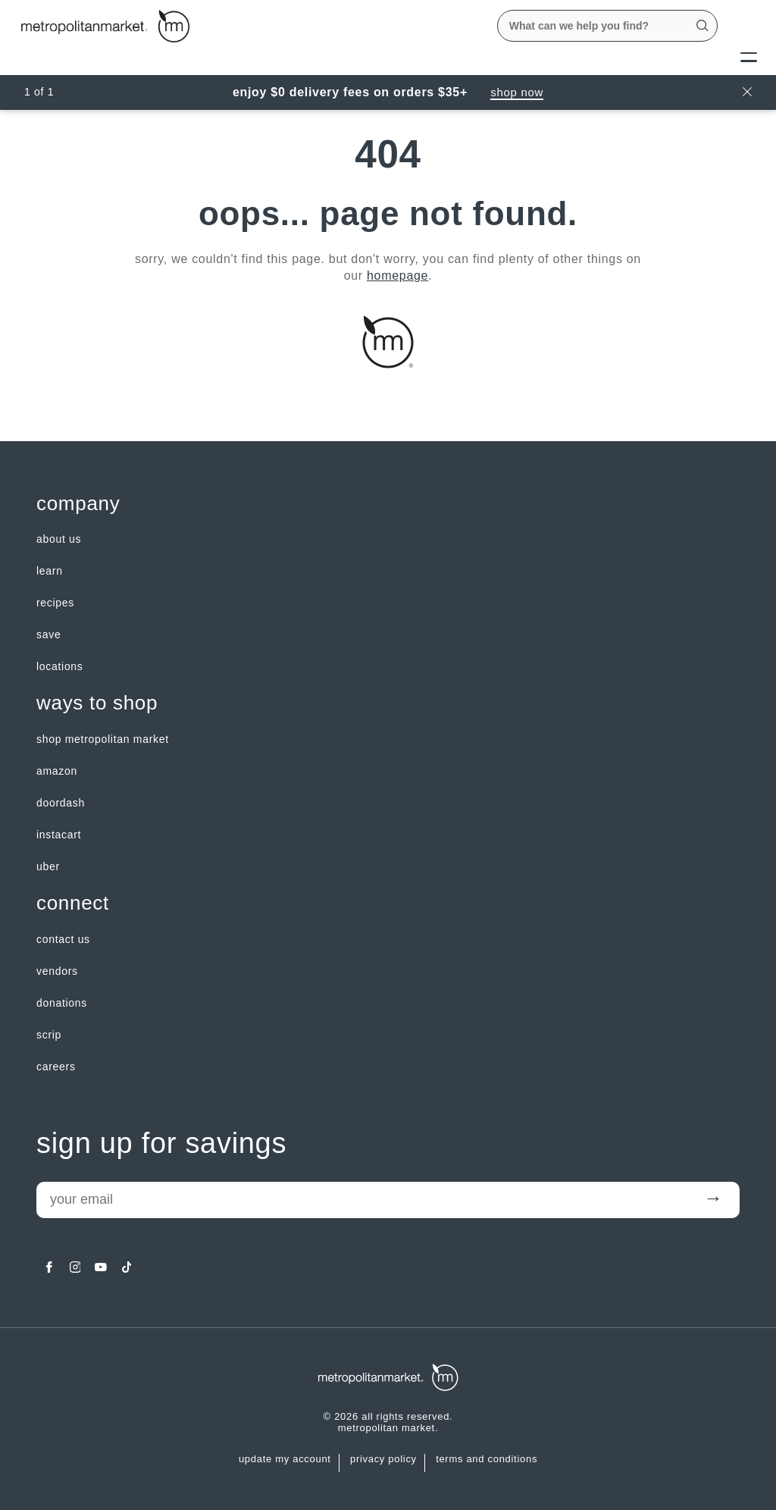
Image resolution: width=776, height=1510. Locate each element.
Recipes (55, 603)
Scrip (48, 1035)
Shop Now (516, 92)
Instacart (58, 835)
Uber (48, 866)
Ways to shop (97, 703)
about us (58, 539)
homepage (397, 275)
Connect (72, 903)
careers (56, 1066)
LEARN (49, 571)
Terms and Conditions (486, 1459)
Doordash (60, 803)
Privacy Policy (383, 1459)
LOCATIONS (59, 666)
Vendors (57, 971)
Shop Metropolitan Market (102, 739)
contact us (63, 939)
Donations (61, 1003)
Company (78, 504)
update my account (285, 1459)
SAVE (48, 634)
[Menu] (748, 56)
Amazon (56, 771)
